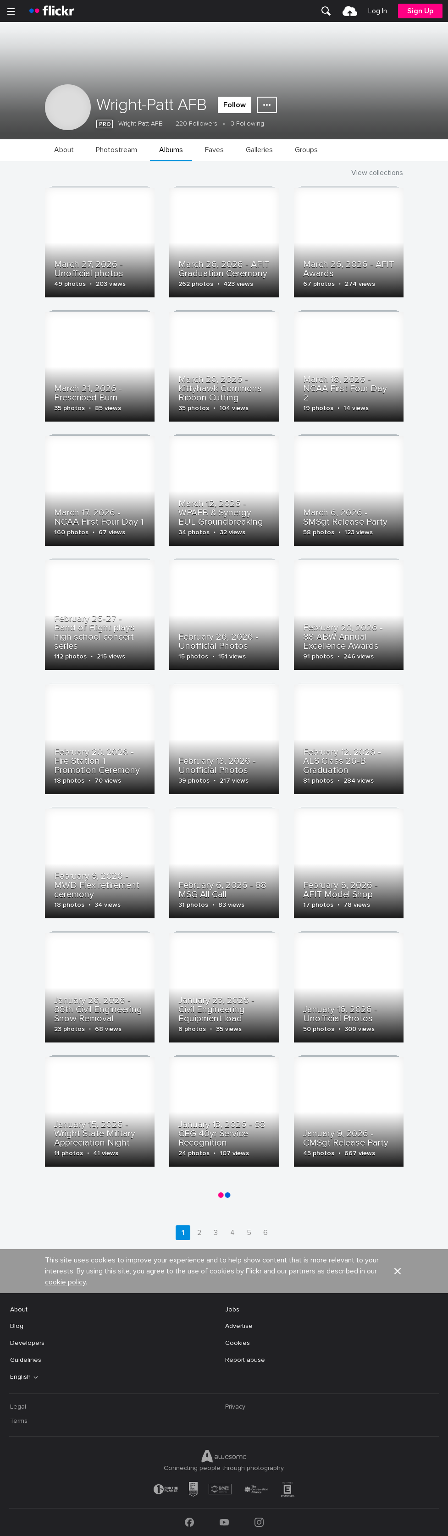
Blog (16, 1326)
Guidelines (25, 1360)
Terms (19, 1421)
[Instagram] (259, 1522)
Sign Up (420, 11)
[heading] (51, 11)
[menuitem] (326, 11)
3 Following (247, 123)
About (19, 1309)
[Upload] (350, 11)
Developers (27, 1343)
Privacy (235, 1406)
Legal (18, 1406)
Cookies (237, 1343)
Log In (377, 11)
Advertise (239, 1326)
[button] (397, 1271)
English (20, 1377)
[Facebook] (189, 1522)
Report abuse (245, 1360)
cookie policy (65, 1282)
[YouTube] (224, 1522)
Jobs (232, 1309)
